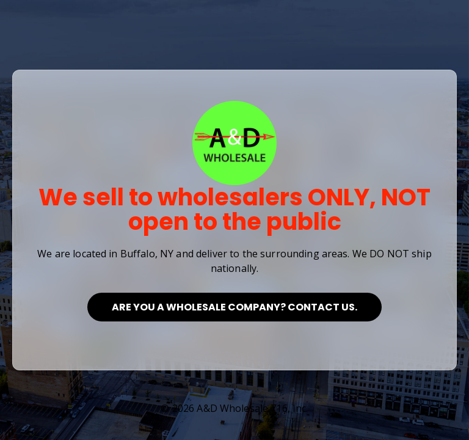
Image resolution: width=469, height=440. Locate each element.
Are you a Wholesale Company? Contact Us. (234, 307)
